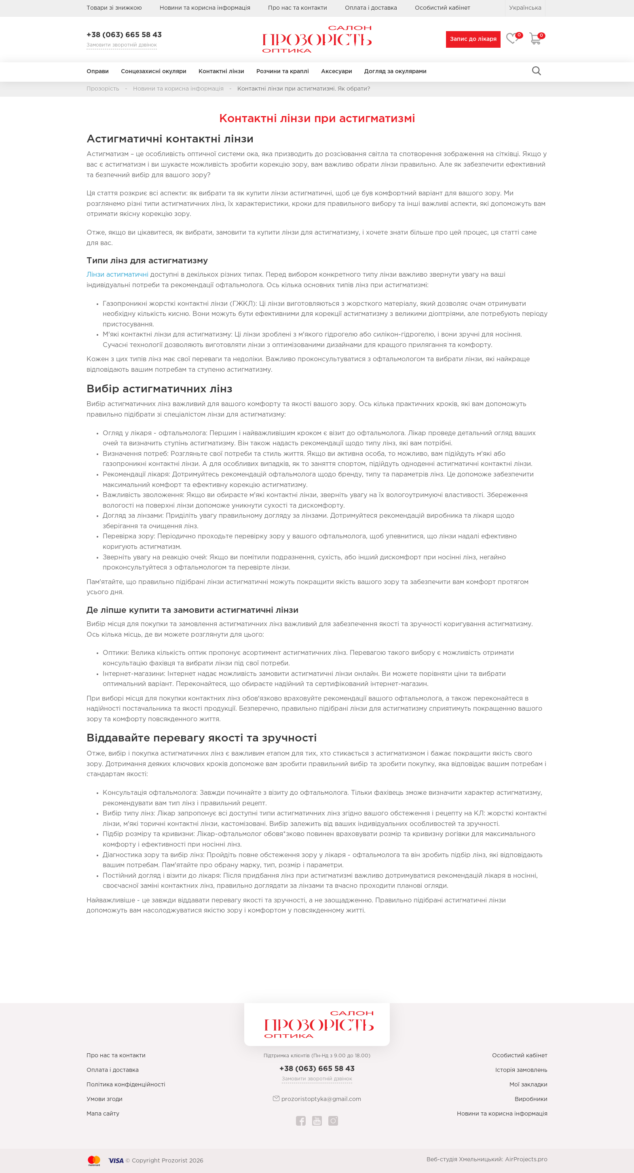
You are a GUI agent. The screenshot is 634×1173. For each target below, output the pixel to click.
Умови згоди (105, 1099)
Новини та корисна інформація (205, 8)
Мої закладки (528, 1084)
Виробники (531, 1099)
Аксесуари (336, 71)
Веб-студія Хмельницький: (465, 1159)
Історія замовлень (521, 1070)
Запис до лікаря (471, 39)
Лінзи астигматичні (117, 275)
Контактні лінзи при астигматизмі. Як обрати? (303, 89)
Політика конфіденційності (126, 1084)
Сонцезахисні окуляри (153, 71)
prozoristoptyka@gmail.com (317, 1099)
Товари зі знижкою (114, 8)
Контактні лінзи (221, 71)
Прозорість (103, 89)
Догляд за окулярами (395, 71)
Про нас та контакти (297, 8)
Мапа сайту (103, 1114)
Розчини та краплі (282, 71)
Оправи (98, 71)
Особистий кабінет (519, 1055)
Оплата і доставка (371, 8)
